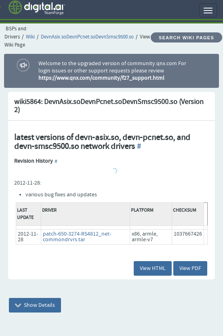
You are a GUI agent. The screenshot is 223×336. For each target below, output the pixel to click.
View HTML (153, 268)
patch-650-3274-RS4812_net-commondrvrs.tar (77, 236)
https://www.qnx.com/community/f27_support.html (101, 78)
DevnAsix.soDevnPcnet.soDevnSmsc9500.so (87, 37)
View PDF (190, 268)
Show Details (35, 305)
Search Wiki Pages (186, 37)
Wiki (30, 37)
